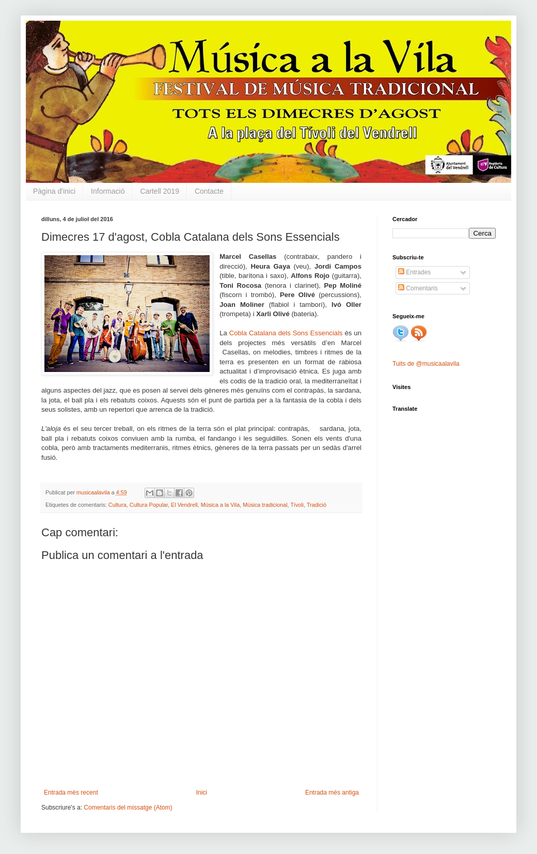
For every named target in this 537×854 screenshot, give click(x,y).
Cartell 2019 (159, 191)
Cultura (117, 505)
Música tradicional (265, 505)
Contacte (209, 191)
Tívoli (297, 505)
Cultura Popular (149, 505)
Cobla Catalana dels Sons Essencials (286, 333)
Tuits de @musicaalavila (426, 363)
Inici (201, 792)
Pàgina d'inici (54, 191)
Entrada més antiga (332, 792)
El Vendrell (184, 505)
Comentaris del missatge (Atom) (128, 807)
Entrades (414, 272)
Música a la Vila (220, 505)
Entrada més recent (71, 792)
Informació (107, 191)
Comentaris (418, 288)
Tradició (316, 505)
